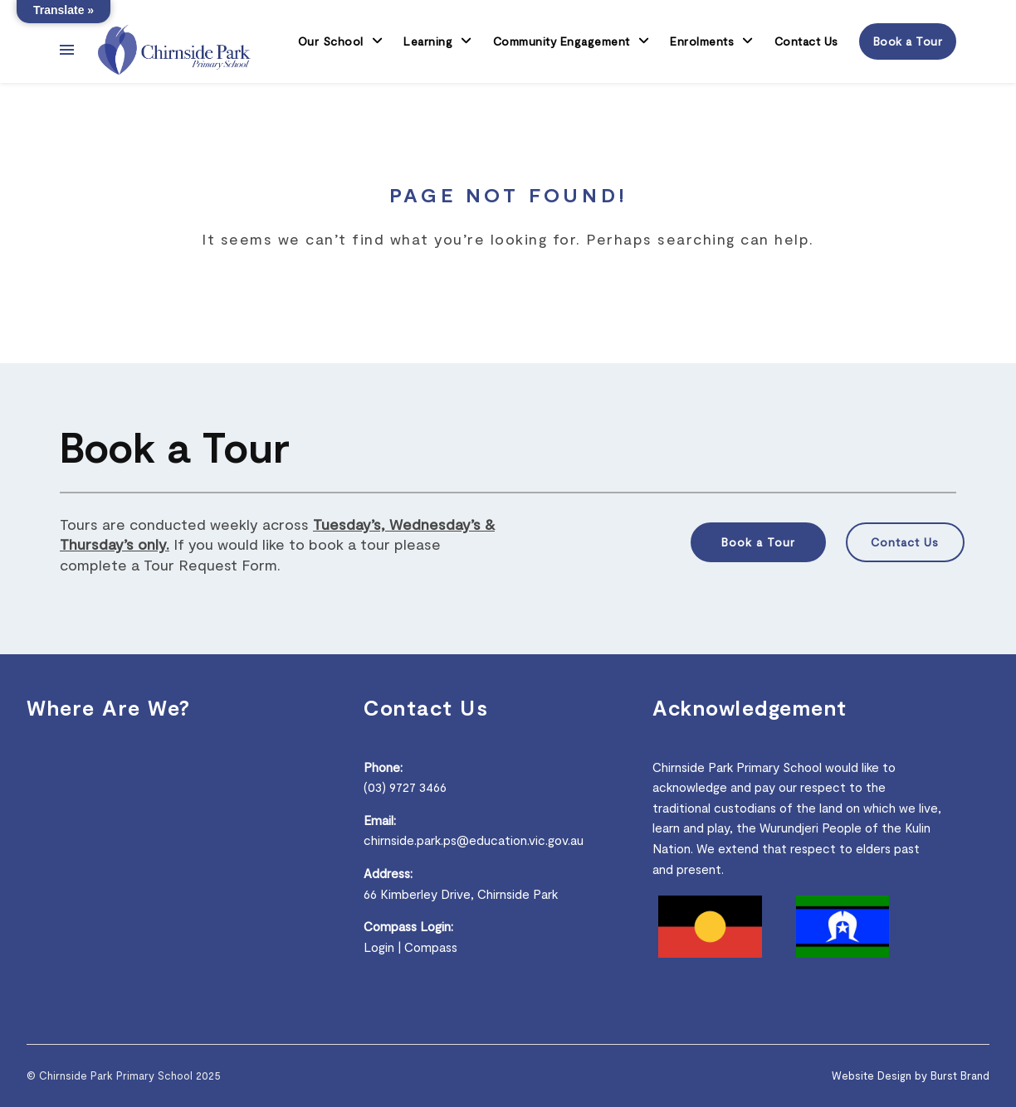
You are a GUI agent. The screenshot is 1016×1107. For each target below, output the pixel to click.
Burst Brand (960, 1075)
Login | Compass (410, 946)
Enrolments (702, 41)
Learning (427, 41)
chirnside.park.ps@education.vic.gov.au (474, 840)
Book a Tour (908, 41)
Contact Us (806, 41)
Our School (331, 41)
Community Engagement (561, 41)
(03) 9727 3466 (405, 786)
